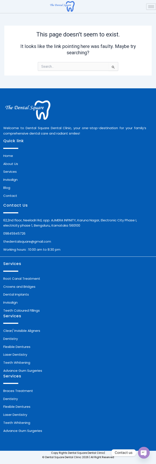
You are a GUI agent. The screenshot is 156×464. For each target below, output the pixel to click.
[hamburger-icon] (151, 6)
